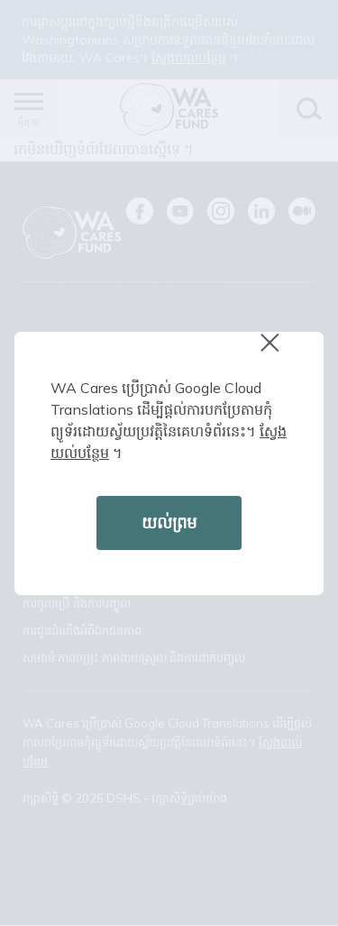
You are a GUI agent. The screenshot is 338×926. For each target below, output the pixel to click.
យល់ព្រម (169, 522)
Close (277, 352)
